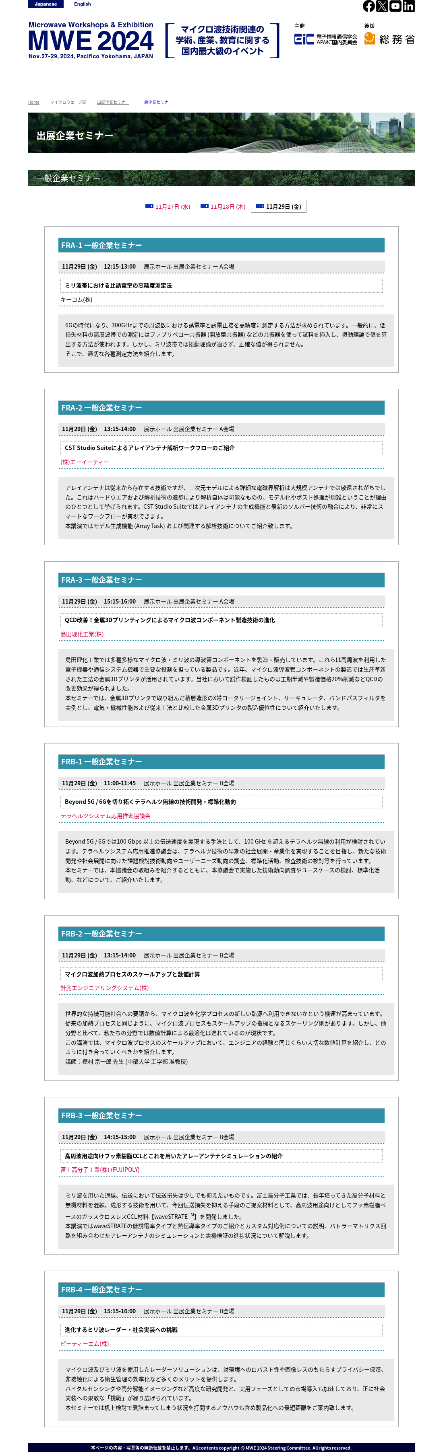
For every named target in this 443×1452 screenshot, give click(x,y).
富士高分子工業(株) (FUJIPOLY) (100, 1169)
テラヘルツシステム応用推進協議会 (105, 815)
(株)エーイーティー (84, 462)
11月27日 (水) (172, 206)
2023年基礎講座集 (387, 73)
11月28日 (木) (228, 206)
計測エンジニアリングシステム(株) (104, 988)
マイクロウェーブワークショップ (111, 74)
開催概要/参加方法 (221, 73)
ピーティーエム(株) (84, 1343)
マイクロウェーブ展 (166, 73)
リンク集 (332, 73)
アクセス (276, 73)
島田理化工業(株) (82, 634)
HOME (56, 73)
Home (33, 102)
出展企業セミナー (113, 102)
